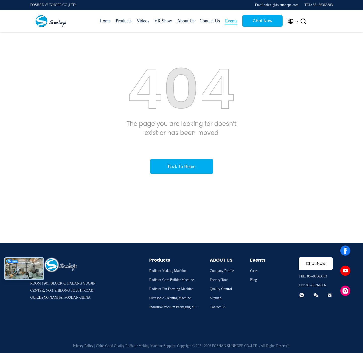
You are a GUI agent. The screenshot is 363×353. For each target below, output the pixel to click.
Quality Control (221, 289)
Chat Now (263, 21)
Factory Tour (219, 280)
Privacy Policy (83, 346)
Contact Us (210, 20)
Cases (254, 271)
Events (231, 20)
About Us (186, 20)
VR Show (163, 20)
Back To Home (181, 166)
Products (124, 20)
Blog (253, 280)
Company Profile (222, 271)
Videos (143, 20)
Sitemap (215, 298)
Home (105, 20)
